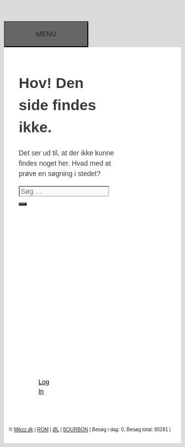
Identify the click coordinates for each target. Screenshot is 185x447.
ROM (42, 429)
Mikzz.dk (23, 429)
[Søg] (23, 204)
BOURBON (75, 429)
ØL (56, 429)
